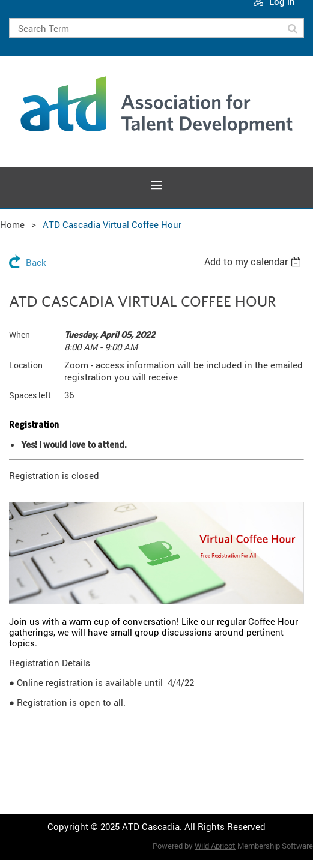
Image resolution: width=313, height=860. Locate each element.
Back (36, 262)
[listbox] (254, 261)
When (19, 334)
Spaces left (30, 395)
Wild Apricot (215, 845)
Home (12, 224)
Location (26, 365)
